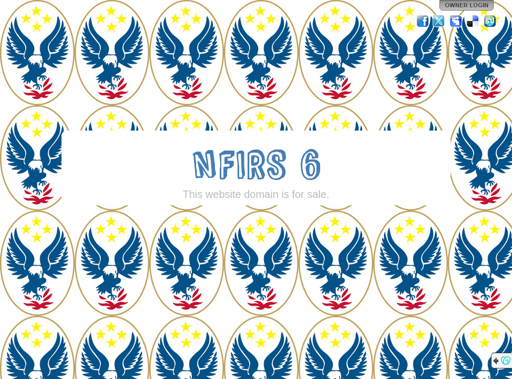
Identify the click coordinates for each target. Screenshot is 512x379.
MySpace (456, 21)
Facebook (422, 21)
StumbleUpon (490, 21)
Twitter (439, 21)
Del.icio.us (473, 21)
